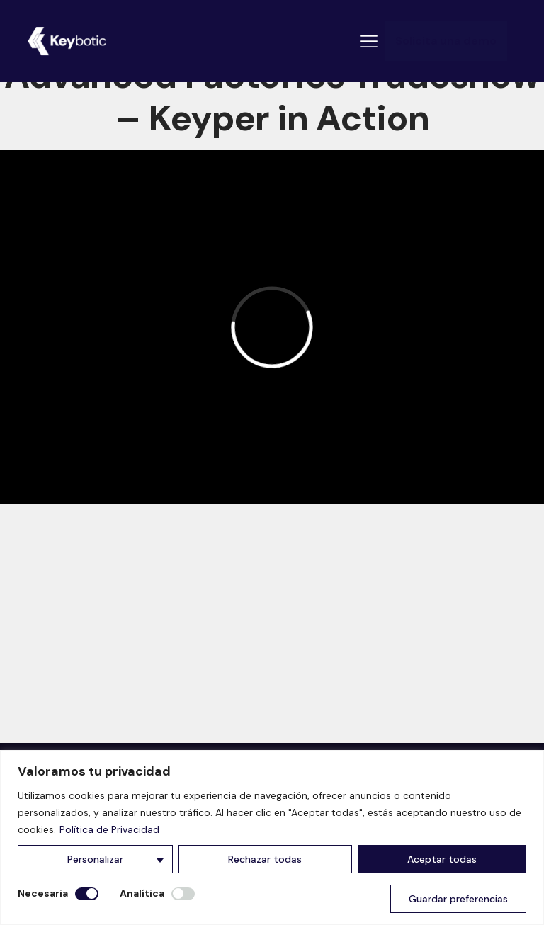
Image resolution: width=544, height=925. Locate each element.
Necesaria (43, 893)
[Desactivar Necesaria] (86, 893)
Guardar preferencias (458, 898)
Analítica (142, 893)
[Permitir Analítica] (183, 893)
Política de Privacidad (109, 829)
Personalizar (95, 859)
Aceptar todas (442, 859)
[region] (272, 837)
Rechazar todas (265, 859)
